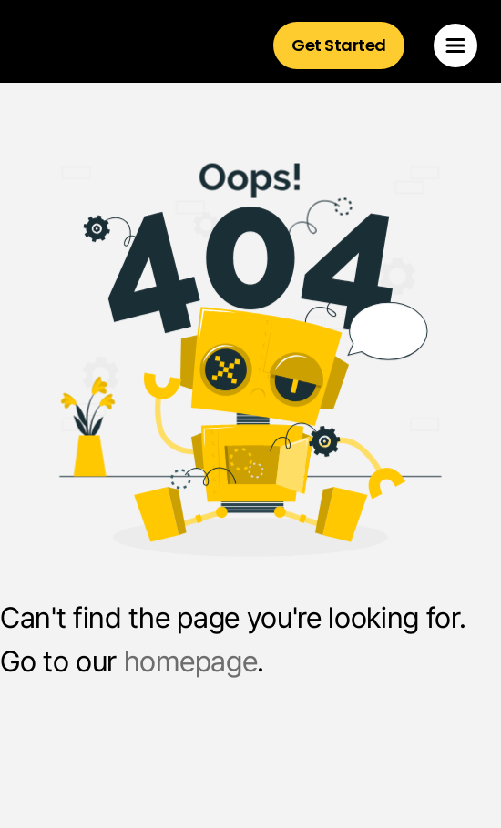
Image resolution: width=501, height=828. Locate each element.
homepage (190, 661)
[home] (103, 46)
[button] (455, 45)
